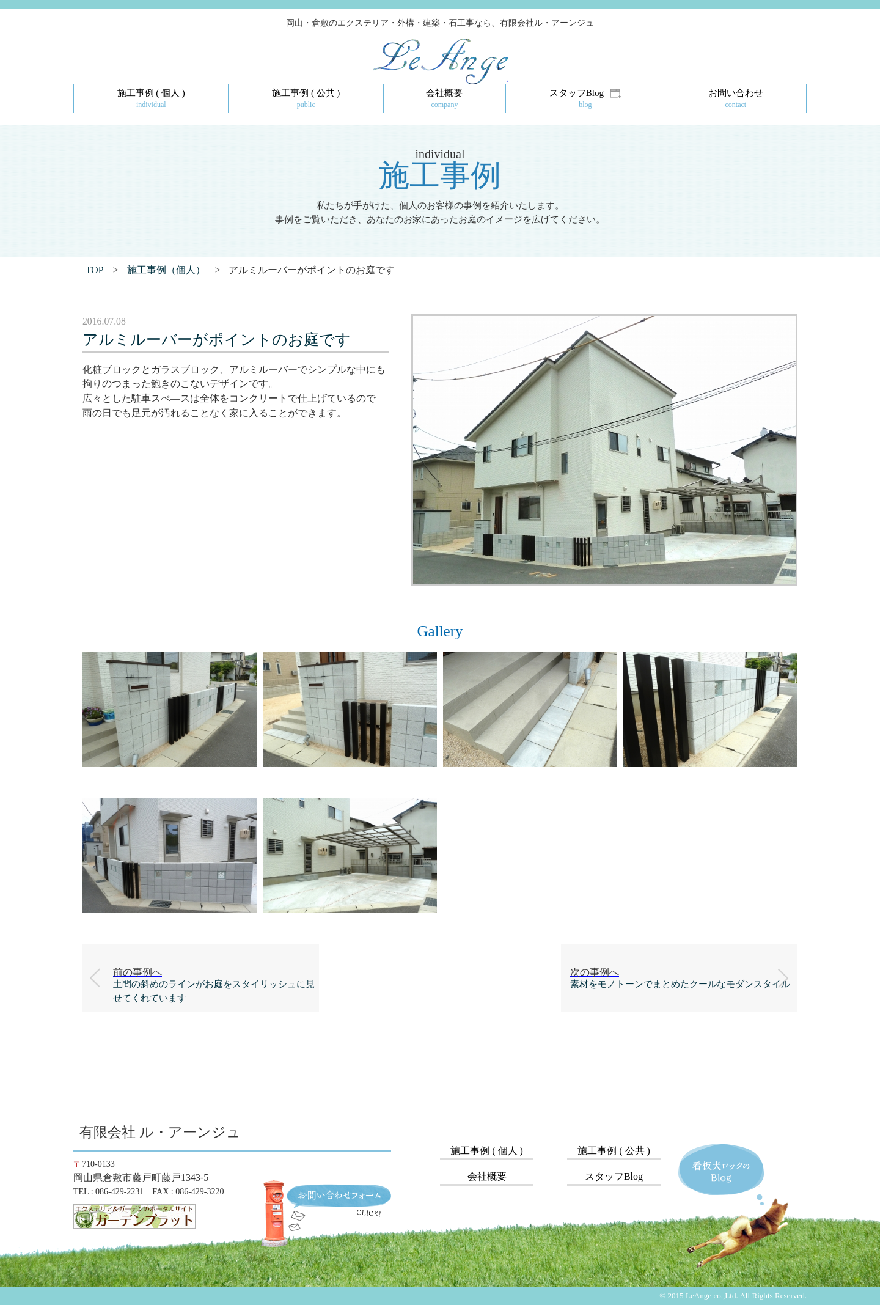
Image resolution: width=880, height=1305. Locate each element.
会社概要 (487, 1176)
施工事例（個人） (166, 270)
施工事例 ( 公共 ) (614, 1150)
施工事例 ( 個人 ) (486, 1150)
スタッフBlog (614, 1176)
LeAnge (453, 78)
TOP (94, 270)
